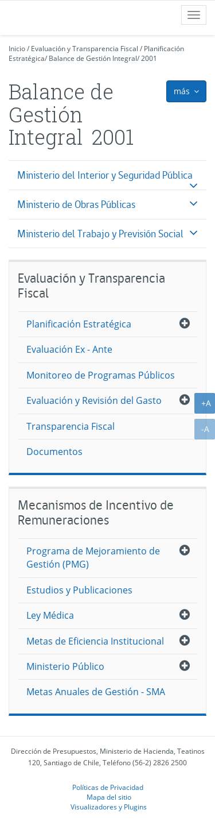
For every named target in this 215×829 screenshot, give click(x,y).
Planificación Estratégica (78, 324)
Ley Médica (50, 615)
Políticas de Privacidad (107, 787)
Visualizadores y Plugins (109, 806)
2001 (149, 58)
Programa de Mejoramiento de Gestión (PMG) (93, 557)
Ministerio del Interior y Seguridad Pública (105, 175)
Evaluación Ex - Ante (69, 349)
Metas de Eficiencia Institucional (95, 641)
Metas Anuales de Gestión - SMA (95, 691)
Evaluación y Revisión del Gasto (94, 400)
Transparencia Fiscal (70, 426)
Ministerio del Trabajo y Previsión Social (100, 234)
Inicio (17, 48)
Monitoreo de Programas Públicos (100, 375)
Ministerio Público (65, 666)
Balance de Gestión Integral (93, 58)
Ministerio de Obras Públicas (76, 204)
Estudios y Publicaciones (79, 590)
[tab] (107, 175)
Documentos (54, 451)
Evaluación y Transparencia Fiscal (84, 48)
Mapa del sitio (109, 796)
